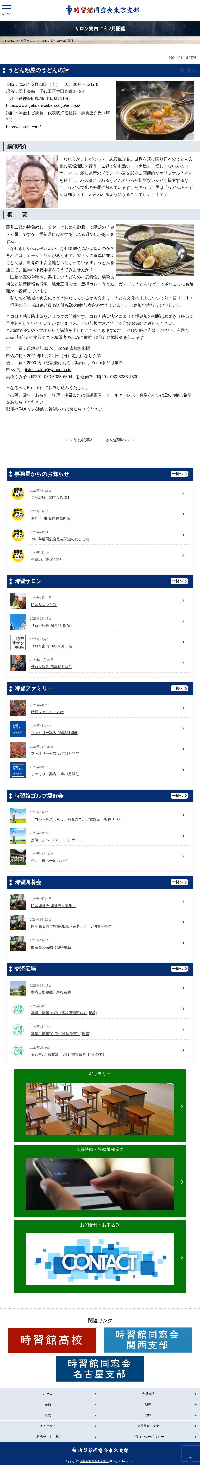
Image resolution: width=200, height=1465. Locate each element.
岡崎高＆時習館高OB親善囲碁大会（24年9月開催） (72, 926)
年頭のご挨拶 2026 (46, 560)
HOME (9, 40)
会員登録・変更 (148, 1426)
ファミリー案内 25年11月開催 (55, 774)
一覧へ (177, 474)
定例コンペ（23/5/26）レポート (56, 840)
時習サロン (28, 40)
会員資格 (148, 1393)
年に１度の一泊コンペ (49, 861)
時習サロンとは (44, 605)
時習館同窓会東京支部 (94, 1461)
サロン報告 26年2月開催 (50, 626)
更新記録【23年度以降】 (51, 498)
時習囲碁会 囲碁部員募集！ (53, 906)
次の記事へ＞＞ (120, 440)
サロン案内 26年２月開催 (51, 646)
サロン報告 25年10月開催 (51, 667)
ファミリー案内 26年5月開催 (54, 733)
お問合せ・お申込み (100, 1245)
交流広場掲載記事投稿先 (51, 992)
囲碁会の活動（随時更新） (53, 947)
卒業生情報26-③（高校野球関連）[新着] (64, 1013)
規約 (148, 1415)
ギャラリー (100, 1095)
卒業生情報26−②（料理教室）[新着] (60, 1034)
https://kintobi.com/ (23, 127)
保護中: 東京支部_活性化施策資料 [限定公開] (67, 1054)
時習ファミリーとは (47, 712)
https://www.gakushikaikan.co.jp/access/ (43, 105)
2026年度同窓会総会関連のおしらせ (60, 539)
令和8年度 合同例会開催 (50, 518)
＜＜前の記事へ (79, 440)
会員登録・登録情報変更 (100, 1170)
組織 (148, 1404)
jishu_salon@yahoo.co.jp (48, 370)
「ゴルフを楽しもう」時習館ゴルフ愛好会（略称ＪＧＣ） (78, 819)
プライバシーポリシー (148, 1436)
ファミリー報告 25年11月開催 (55, 753)
